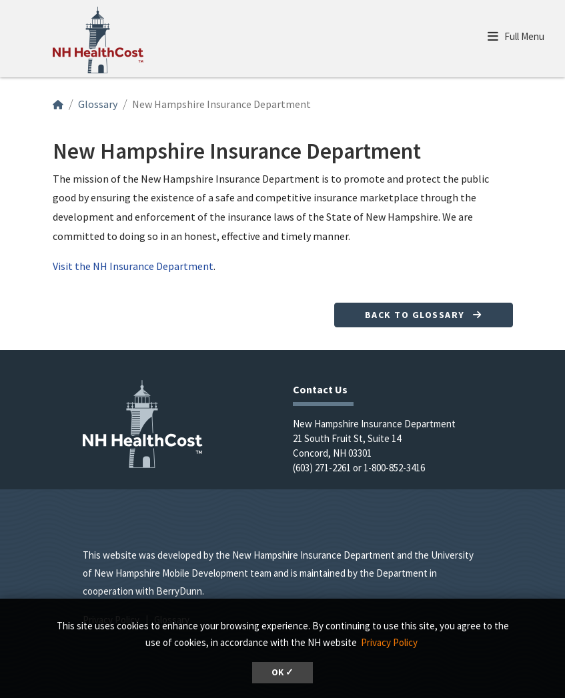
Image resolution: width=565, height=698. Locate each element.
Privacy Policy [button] (389, 642)
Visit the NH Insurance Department (133, 266)
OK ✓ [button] (282, 672)
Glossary (97, 104)
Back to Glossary (423, 315)
